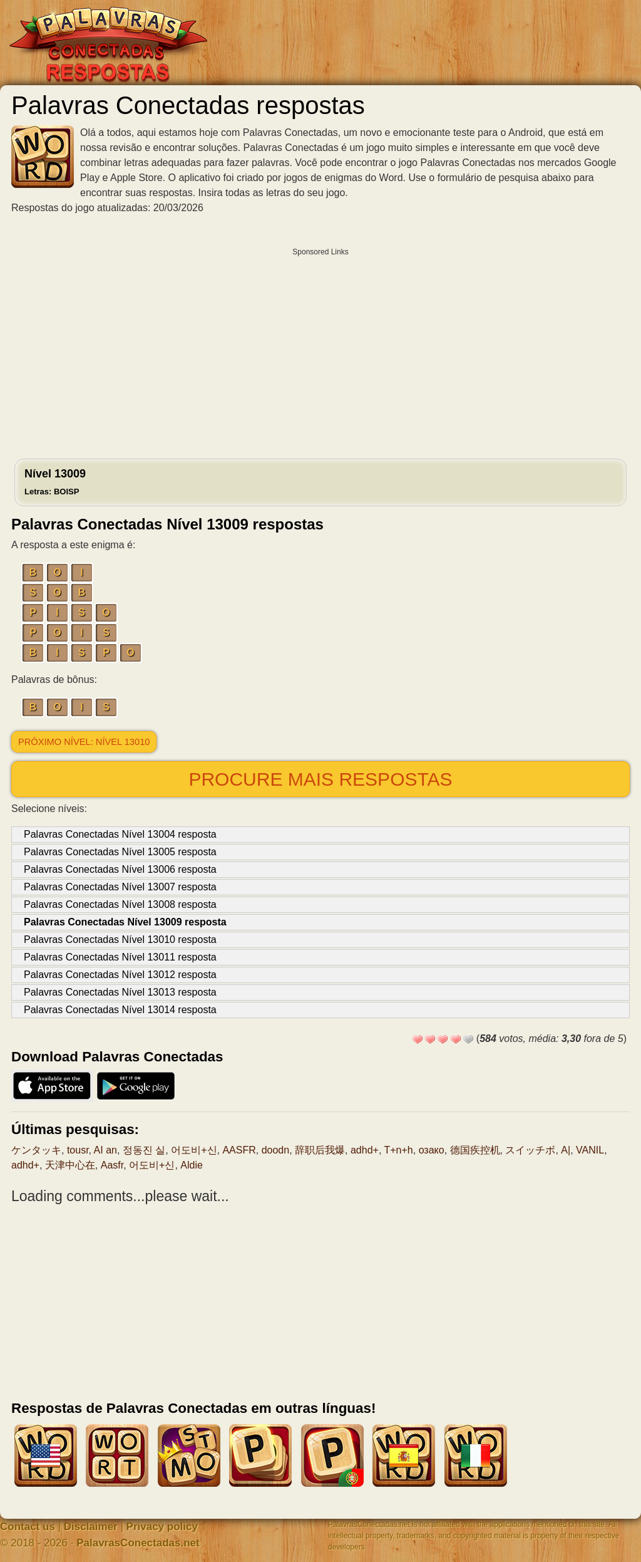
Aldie (191, 1165)
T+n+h (398, 1150)
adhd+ (365, 1150)
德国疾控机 (475, 1150)
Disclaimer (91, 1527)
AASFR (238, 1150)
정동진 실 (144, 1150)
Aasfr (112, 1165)
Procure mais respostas (320, 779)
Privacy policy (162, 1527)
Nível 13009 (55, 481)
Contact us (27, 1527)
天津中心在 (70, 1165)
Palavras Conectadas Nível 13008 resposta (120, 904)
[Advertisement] (320, 350)
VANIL (590, 1150)
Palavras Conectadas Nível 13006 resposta (120, 869)
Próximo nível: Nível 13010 (84, 742)
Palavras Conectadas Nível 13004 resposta (120, 834)
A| (565, 1150)
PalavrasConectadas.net (138, 1543)
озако (431, 1150)
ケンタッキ (36, 1150)
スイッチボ (530, 1150)
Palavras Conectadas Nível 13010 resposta (120, 939)
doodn (276, 1150)
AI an (105, 1150)
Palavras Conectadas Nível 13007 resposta (120, 887)
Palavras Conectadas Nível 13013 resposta (120, 992)
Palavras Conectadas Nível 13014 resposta (120, 1009)
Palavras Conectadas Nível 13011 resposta (120, 957)
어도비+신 (194, 1150)
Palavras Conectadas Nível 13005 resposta (120, 851)
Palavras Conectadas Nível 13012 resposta (120, 974)
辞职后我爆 (320, 1150)
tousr (78, 1150)
